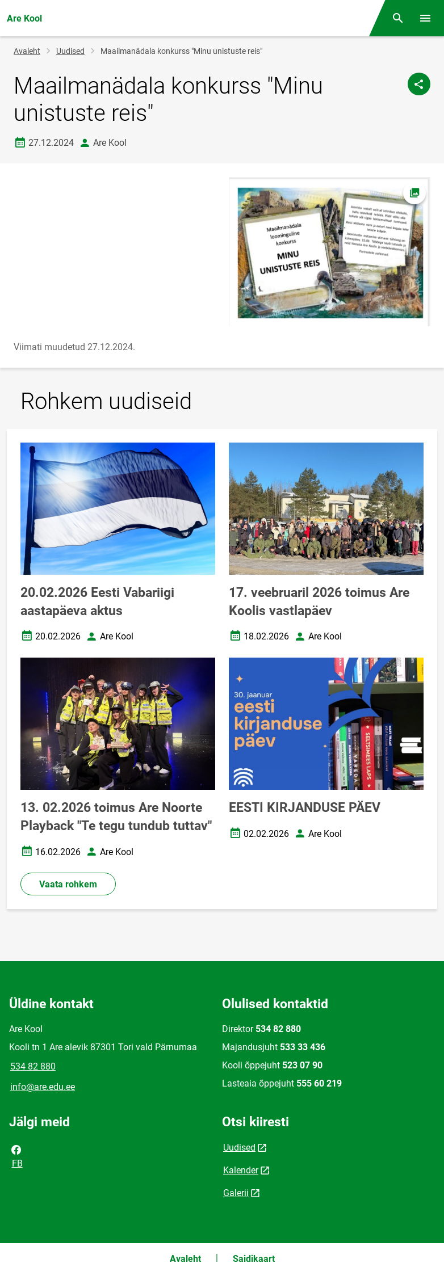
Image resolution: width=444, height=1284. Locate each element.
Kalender (240, 1170)
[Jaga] (419, 84)
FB (16, 1155)
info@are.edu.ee (42, 1086)
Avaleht (27, 51)
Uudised (70, 51)
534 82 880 (33, 1066)
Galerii (236, 1193)
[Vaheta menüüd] (425, 18)
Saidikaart (254, 1258)
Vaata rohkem (68, 884)
